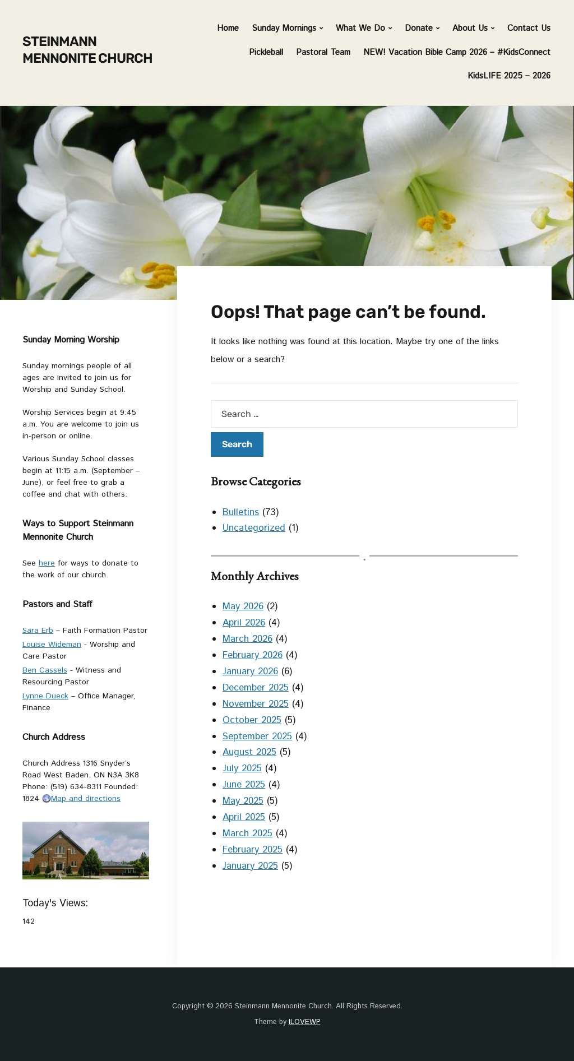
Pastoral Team (323, 52)
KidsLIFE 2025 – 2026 (508, 76)
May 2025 (243, 801)
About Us (470, 28)
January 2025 (250, 866)
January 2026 (250, 671)
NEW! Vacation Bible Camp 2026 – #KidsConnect (456, 52)
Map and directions (81, 798)
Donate (419, 28)
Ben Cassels (44, 670)
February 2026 (253, 655)
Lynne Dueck (45, 696)
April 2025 (244, 817)
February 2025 (253, 849)
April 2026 (244, 622)
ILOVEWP (305, 1022)
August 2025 (249, 752)
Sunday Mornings (284, 28)
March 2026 (247, 639)
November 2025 (256, 704)
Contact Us (528, 28)
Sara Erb (37, 630)
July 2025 (242, 768)
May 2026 (243, 606)
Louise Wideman (51, 644)
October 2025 (252, 720)
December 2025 (256, 687)
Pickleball (266, 52)
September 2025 (257, 736)
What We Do (360, 28)
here (47, 563)
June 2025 (244, 784)
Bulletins (241, 512)
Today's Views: (56, 903)
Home (228, 28)
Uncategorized (254, 528)
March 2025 (247, 833)
